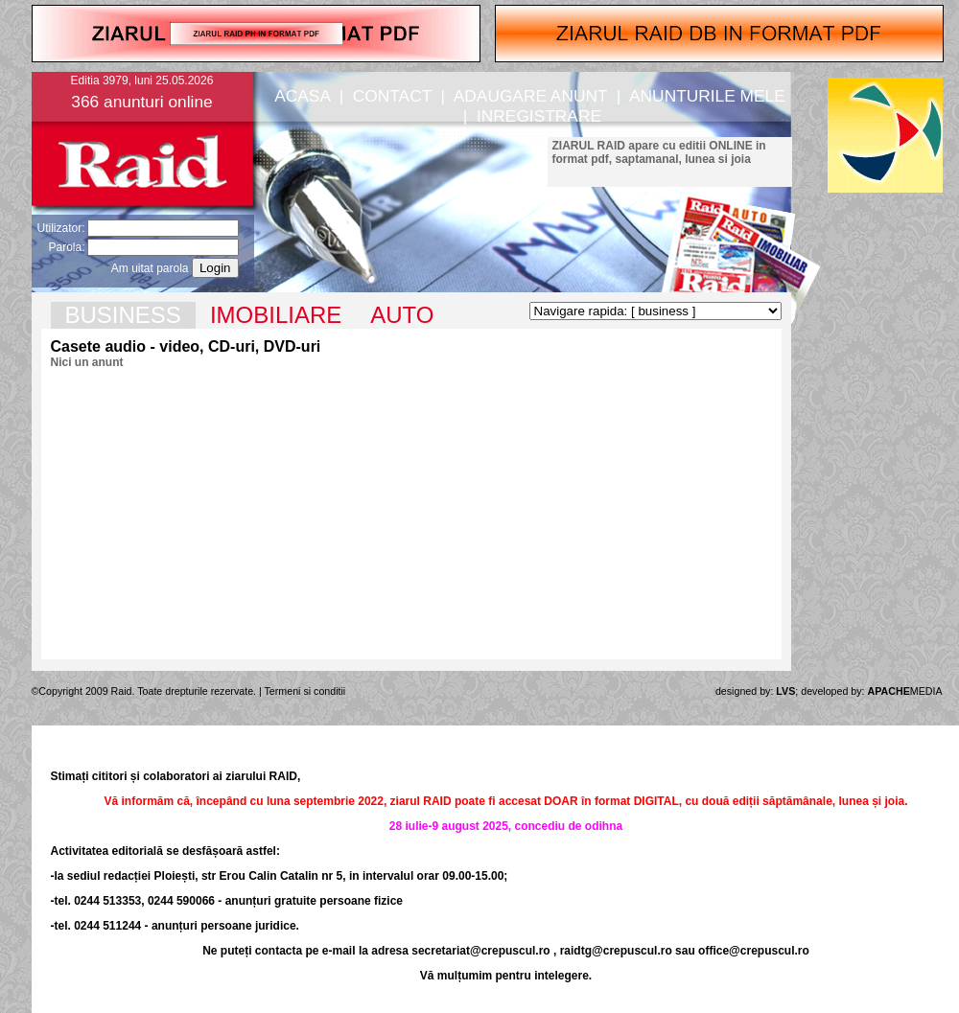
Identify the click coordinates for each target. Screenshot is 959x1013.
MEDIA (905, 691)
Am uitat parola (150, 268)
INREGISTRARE (539, 116)
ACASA (302, 95)
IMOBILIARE (275, 315)
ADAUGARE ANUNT (530, 95)
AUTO (401, 315)
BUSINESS (123, 315)
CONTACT (392, 95)
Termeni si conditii (305, 691)
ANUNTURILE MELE (707, 95)
